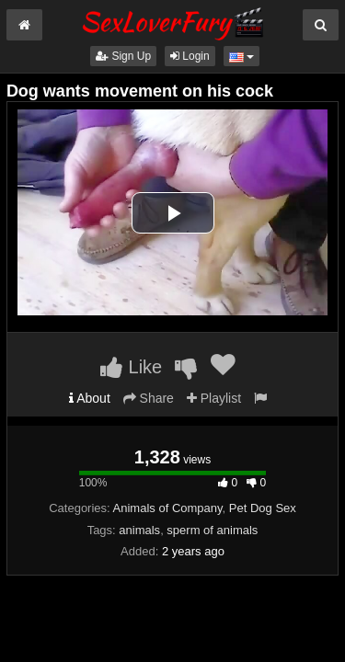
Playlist (214, 398)
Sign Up (123, 56)
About (89, 398)
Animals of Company (168, 508)
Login (190, 56)
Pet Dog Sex (262, 508)
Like (131, 367)
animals (139, 530)
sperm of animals (212, 530)
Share (148, 398)
